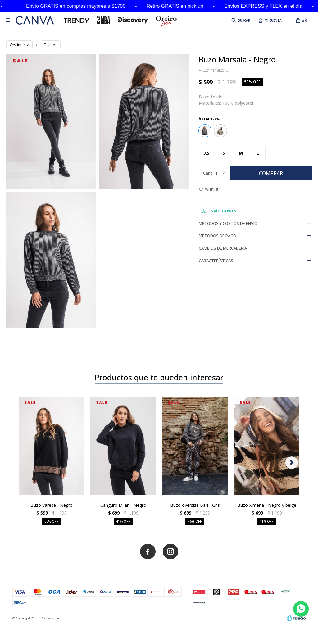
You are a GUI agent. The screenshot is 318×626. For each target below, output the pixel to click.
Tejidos (50, 45)
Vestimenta (19, 45)
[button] (240, 20)
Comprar (271, 173)
